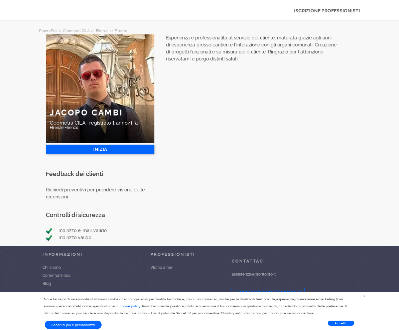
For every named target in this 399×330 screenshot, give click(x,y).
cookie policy (130, 306)
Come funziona (56, 275)
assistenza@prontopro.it (254, 274)
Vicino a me (161, 267)
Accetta (341, 323)
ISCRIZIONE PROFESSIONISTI (327, 10)
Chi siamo (51, 267)
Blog (46, 283)
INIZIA (100, 149)
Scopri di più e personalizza (73, 325)
